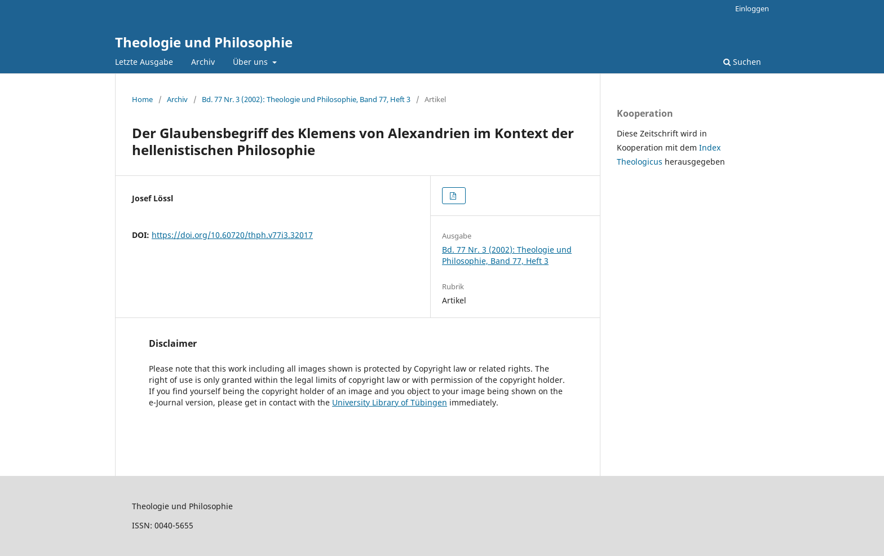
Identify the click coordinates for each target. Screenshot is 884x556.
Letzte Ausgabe (144, 61)
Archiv (203, 61)
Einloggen (752, 8)
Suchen (742, 61)
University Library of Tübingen (389, 402)
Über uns (251, 61)
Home (142, 99)
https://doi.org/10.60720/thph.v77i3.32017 (232, 235)
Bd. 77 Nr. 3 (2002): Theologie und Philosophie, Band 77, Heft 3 (306, 99)
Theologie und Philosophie (204, 42)
